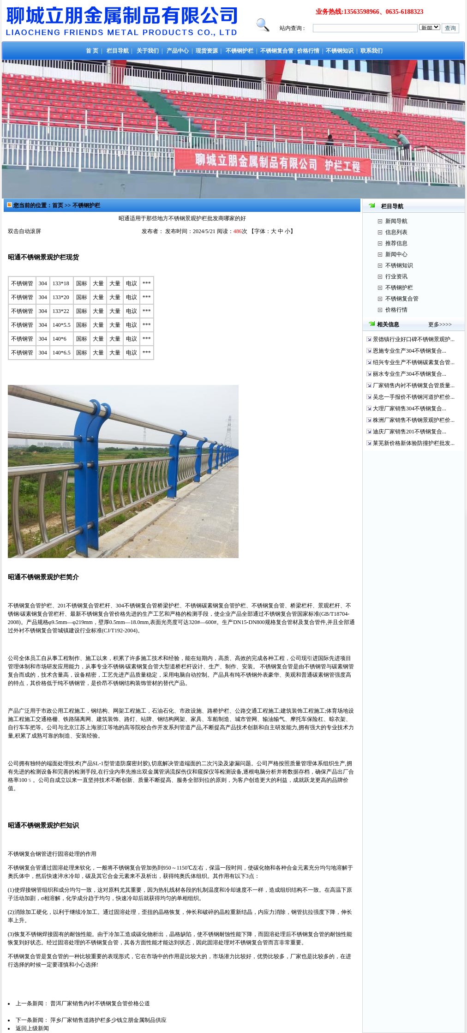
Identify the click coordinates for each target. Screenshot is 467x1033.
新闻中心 (396, 254)
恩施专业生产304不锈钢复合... (409, 351)
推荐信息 (396, 243)
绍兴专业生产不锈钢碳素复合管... (414, 362)
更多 (433, 324)
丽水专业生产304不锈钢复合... (409, 374)
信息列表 (396, 232)
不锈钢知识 (399, 265)
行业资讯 (396, 276)
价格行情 (396, 309)
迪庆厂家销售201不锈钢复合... (409, 431)
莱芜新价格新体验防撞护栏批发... (414, 443)
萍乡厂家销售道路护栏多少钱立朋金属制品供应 (108, 1020)
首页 (57, 205)
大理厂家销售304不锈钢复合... (409, 408)
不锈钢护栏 (86, 205)
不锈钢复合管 (402, 298)
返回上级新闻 (32, 1028)
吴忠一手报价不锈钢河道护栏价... (414, 397)
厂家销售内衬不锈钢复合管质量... (414, 385)
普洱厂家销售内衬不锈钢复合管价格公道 (100, 1003)
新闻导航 (396, 221)
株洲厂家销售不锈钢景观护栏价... (414, 420)
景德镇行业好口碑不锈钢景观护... (414, 339)
